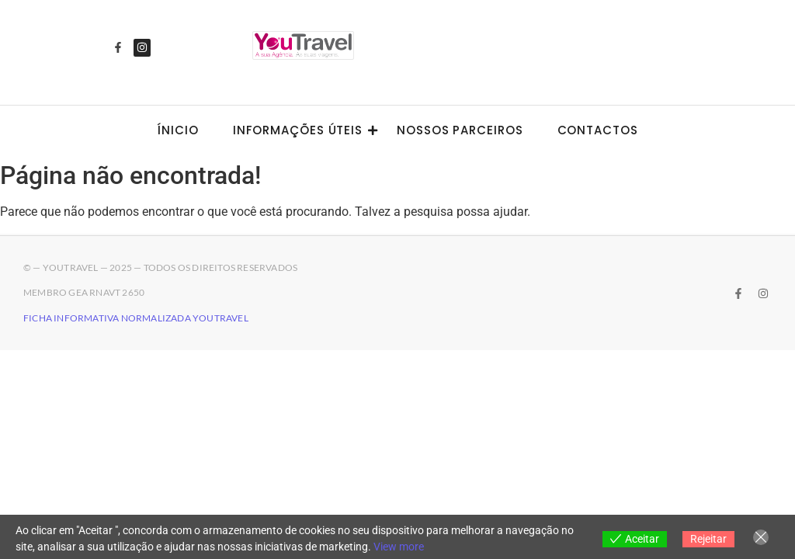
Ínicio (177, 130)
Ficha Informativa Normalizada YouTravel (135, 318)
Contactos (597, 130)
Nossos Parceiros (459, 130)
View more (398, 546)
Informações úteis (302, 130)
